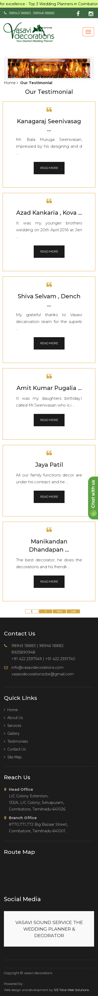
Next (59, 611)
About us (13, 718)
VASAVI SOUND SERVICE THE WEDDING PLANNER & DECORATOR (49, 929)
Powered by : (14, 984)
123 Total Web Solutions (71, 990)
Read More (49, 168)
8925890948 (23, 652)
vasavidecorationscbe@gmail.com (42, 674)
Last (73, 611)
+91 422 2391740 (60, 658)
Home (10, 82)
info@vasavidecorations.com (37, 667)
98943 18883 (20, 13)
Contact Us (15, 749)
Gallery (12, 733)
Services (12, 725)
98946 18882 (44, 13)
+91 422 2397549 (26, 658)
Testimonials (16, 741)
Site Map (13, 757)
